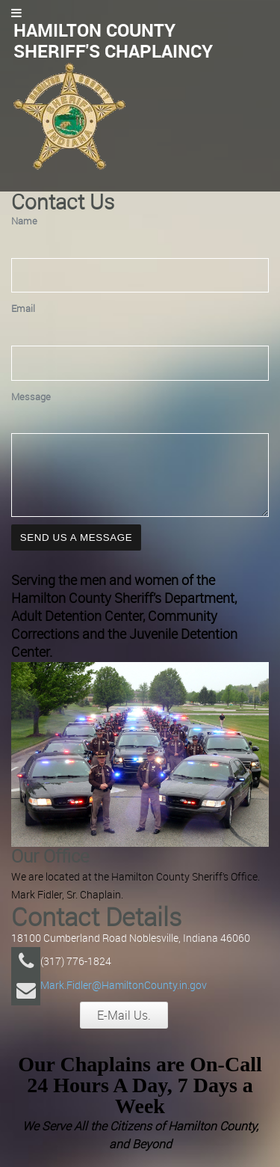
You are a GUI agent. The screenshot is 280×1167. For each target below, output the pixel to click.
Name (24, 221)
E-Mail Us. (124, 1028)
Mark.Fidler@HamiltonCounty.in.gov (123, 998)
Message (31, 396)
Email (23, 308)
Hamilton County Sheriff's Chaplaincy (113, 40)
